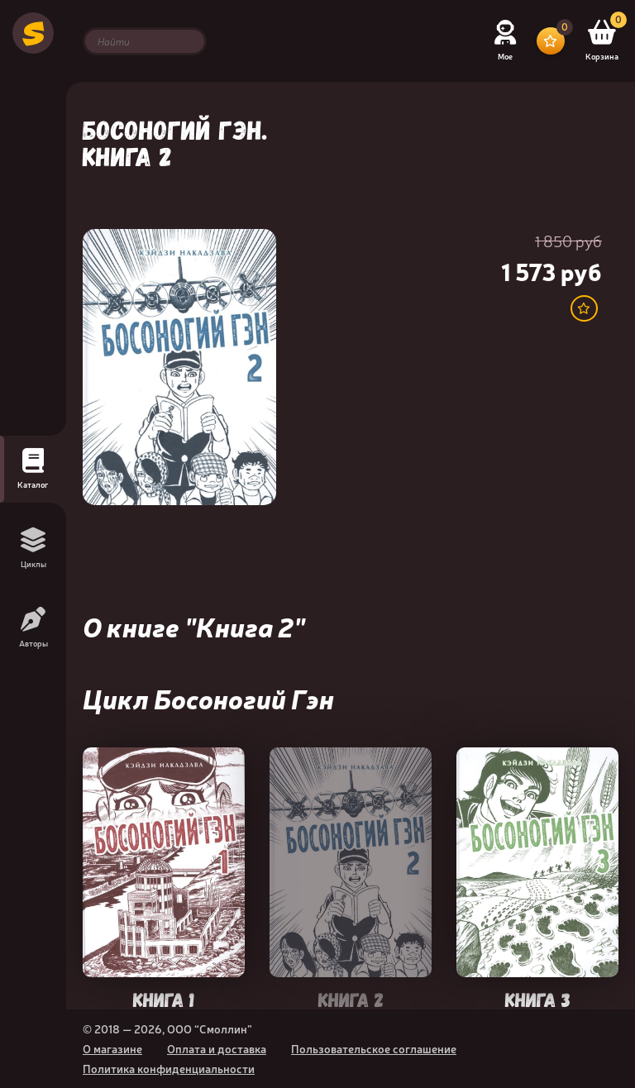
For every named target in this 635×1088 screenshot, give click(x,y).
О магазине (112, 1048)
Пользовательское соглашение (373, 1048)
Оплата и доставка (216, 1048)
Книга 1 (163, 998)
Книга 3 (538, 998)
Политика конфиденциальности (169, 1068)
